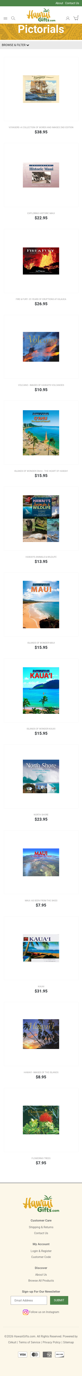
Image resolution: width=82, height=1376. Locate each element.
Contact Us (72, 3)
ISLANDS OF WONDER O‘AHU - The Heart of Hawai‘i (41, 471)
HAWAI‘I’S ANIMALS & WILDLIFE (41, 557)
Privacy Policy (52, 1342)
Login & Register (41, 1251)
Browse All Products (41, 1280)
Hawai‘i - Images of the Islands (41, 1072)
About (59, 3)
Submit (59, 1300)
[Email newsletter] (29, 1300)
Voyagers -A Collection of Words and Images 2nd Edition (41, 127)
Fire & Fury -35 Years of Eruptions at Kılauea (41, 299)
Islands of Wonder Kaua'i (41, 729)
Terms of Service (29, 1342)
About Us (41, 1274)
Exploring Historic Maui (41, 213)
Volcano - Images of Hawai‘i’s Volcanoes (41, 385)
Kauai (41, 986)
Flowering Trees (41, 1158)
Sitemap (68, 1342)
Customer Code (41, 1257)
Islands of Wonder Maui (41, 643)
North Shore (41, 814)
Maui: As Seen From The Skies (41, 900)
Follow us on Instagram (41, 1312)
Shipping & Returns (41, 1227)
